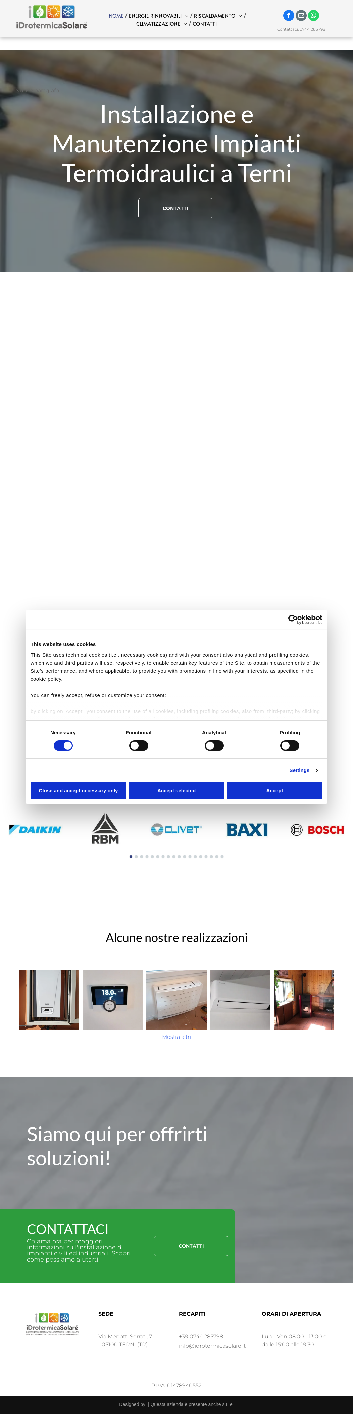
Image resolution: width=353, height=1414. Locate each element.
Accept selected (176, 790)
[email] (301, 16)
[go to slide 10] (179, 856)
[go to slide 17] (216, 856)
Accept (274, 790)
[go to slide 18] (222, 856)
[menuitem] (117, 16)
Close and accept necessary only (78, 790)
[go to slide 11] (184, 856)
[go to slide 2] (136, 856)
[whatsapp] (313, 16)
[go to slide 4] (147, 856)
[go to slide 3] (141, 856)
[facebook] (288, 16)
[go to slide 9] (173, 856)
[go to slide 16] (211, 856)
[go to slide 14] (200, 856)
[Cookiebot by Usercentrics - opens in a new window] (293, 620)
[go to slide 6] (157, 856)
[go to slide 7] (163, 856)
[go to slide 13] (195, 856)
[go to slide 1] (131, 856)
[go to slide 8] (168, 856)
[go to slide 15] (206, 856)
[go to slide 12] (190, 856)
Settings (300, 770)
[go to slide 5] (152, 856)
